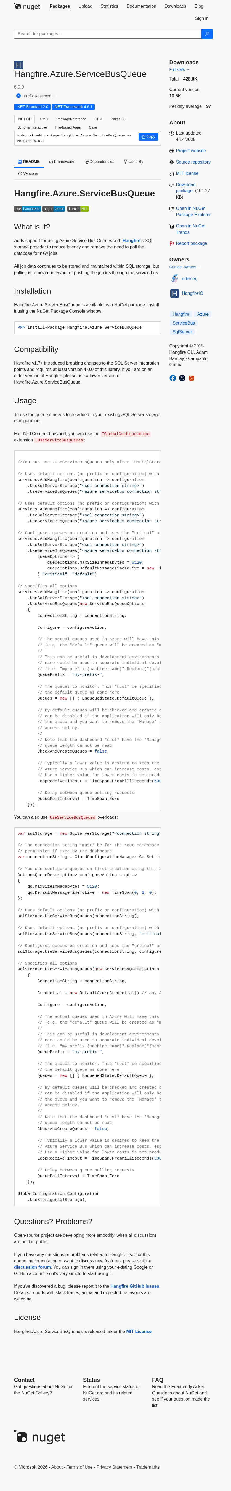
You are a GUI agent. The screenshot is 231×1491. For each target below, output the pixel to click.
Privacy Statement (114, 1467)
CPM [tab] (98, 119)
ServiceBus (184, 323)
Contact (24, 1380)
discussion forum (32, 1267)
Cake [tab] (93, 127)
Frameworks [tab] (62, 161)
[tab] (60, 6)
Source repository (193, 162)
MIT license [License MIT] (187, 173)
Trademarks (148, 1467)
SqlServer (182, 332)
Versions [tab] (28, 173)
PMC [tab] (44, 119)
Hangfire (131, 240)
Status (91, 1380)
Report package (191, 243)
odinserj (189, 278)
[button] (148, 137)
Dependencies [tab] (99, 161)
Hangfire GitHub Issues (134, 1286)
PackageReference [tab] (71, 119)
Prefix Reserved (37, 96)
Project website (191, 150)
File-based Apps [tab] (68, 127)
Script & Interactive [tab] (32, 127)
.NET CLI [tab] (24, 119)
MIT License (139, 1331)
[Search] (207, 34)
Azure (203, 314)
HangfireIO (192, 293)
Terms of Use (79, 1467)
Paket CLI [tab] (118, 119)
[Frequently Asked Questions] (157, 1380)
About (57, 1467)
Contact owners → (185, 267)
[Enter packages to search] (107, 34)
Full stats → (179, 69)
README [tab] (29, 161)
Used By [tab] (133, 161)
